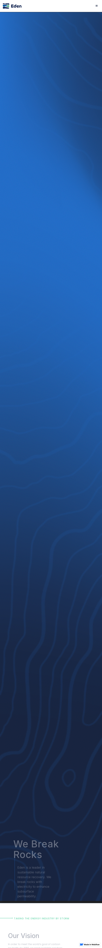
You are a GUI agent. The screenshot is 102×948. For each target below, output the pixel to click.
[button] (96, 5)
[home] (12, 6)
